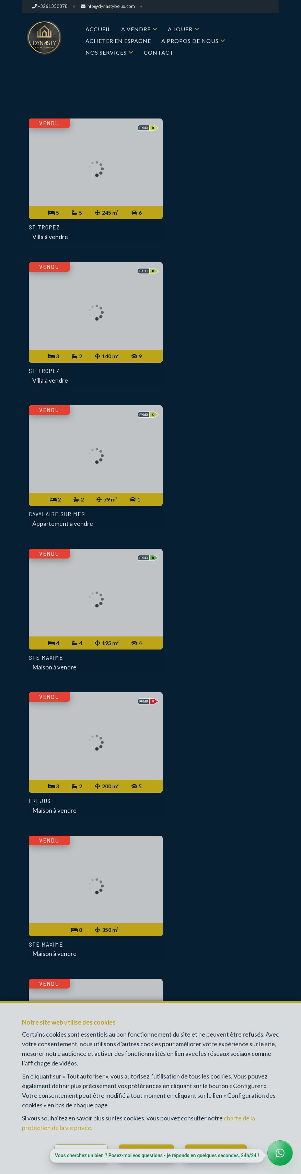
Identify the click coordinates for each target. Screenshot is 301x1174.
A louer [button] (180, 29)
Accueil (98, 29)
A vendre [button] (136, 29)
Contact (159, 52)
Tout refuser (150, 1152)
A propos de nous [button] (190, 40)
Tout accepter (221, 1152)
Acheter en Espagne (118, 40)
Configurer (85, 1152)
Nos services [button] (106, 52)
